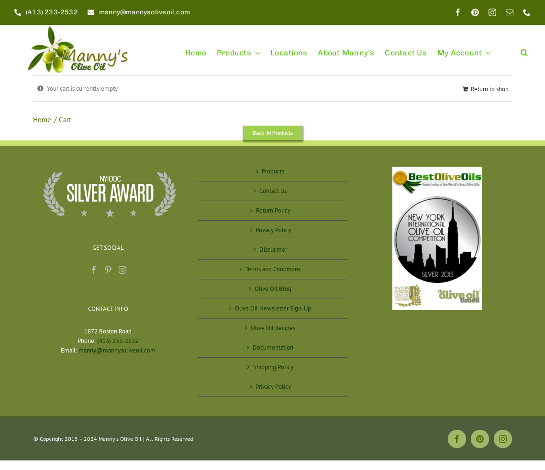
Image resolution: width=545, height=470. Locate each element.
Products (273, 171)
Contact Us (273, 191)
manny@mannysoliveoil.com (117, 350)
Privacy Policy (273, 230)
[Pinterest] (108, 270)
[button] (524, 48)
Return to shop (490, 89)
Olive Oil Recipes (273, 328)
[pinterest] (475, 12)
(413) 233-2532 (117, 341)
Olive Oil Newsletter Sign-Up (273, 308)
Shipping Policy (273, 367)
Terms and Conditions (272, 269)
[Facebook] (94, 270)
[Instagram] (122, 270)
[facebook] (458, 12)
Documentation (273, 347)
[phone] (527, 12)
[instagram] (492, 12)
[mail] (509, 12)
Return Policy (273, 210)
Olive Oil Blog (273, 289)
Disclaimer (273, 250)
